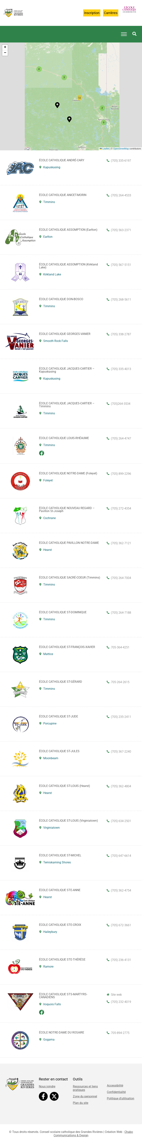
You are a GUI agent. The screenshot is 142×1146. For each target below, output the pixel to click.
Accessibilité (115, 1085)
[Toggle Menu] (124, 34)
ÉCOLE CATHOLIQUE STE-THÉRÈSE (62, 959)
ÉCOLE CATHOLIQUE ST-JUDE (58, 716)
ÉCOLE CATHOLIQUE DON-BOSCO (61, 299)
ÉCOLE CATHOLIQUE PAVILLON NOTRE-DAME (69, 543)
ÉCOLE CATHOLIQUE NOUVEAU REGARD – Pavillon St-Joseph (67, 509)
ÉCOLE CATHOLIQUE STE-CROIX (60, 925)
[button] (57, 105)
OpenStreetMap (121, 148)
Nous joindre (47, 1086)
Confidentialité (116, 1092)
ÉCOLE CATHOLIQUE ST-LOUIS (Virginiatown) (68, 820)
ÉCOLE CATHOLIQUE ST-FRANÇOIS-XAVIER (67, 647)
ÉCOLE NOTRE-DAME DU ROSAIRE (61, 1032)
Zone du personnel (85, 1096)
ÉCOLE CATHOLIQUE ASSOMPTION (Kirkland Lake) (68, 266)
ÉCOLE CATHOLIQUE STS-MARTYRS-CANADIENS (63, 995)
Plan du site (80, 1103)
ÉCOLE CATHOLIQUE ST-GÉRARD (60, 681)
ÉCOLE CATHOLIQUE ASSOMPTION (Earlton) (68, 229)
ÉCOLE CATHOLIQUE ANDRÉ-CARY (61, 160)
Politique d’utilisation (120, 1098)
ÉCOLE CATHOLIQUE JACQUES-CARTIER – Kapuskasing (66, 370)
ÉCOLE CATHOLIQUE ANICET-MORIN (62, 195)
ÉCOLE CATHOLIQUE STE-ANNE (59, 890)
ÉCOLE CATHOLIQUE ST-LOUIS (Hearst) (64, 786)
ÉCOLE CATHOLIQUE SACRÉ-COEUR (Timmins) (69, 577)
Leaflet (104, 148)
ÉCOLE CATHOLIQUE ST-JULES (59, 751)
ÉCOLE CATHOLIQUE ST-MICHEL (60, 855)
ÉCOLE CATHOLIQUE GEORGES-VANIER (64, 334)
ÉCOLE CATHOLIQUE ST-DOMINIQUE (63, 612)
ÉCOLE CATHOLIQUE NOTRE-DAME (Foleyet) (68, 473)
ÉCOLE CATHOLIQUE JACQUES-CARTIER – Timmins (66, 405)
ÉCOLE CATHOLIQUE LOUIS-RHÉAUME (64, 438)
